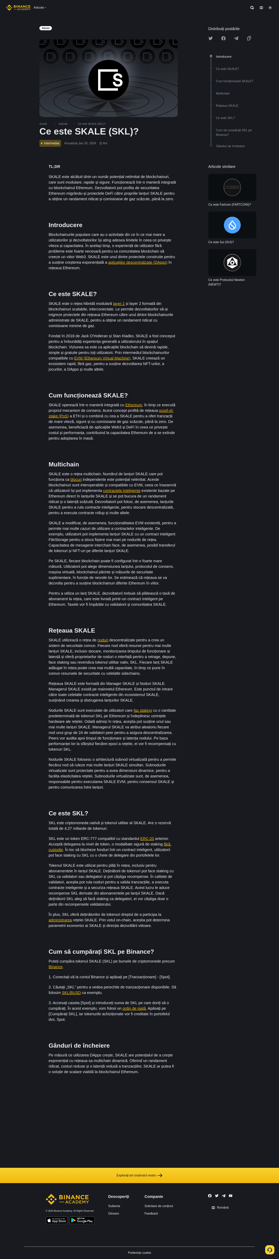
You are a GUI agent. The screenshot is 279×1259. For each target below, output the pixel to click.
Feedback (151, 1213)
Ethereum (133, 405)
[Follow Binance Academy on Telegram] (224, 1195)
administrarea (60, 920)
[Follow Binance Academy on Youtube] (230, 1195)
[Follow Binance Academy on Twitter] (217, 1195)
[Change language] (261, 7)
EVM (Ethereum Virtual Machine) (102, 358)
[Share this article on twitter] (210, 38)
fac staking (143, 710)
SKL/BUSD (71, 993)
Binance (55, 967)
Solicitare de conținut (158, 1206)
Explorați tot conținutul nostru (139, 1175)
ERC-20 (147, 838)
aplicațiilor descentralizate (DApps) (137, 262)
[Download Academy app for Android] (81, 1221)
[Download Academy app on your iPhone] (57, 1221)
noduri (103, 640)
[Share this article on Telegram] (236, 38)
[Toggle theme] (270, 7)
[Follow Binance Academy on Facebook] (210, 1196)
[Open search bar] (250, 7)
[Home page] (18, 8)
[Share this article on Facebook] (223, 38)
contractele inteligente (121, 490)
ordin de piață (134, 1008)
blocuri (76, 479)
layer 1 (119, 303)
